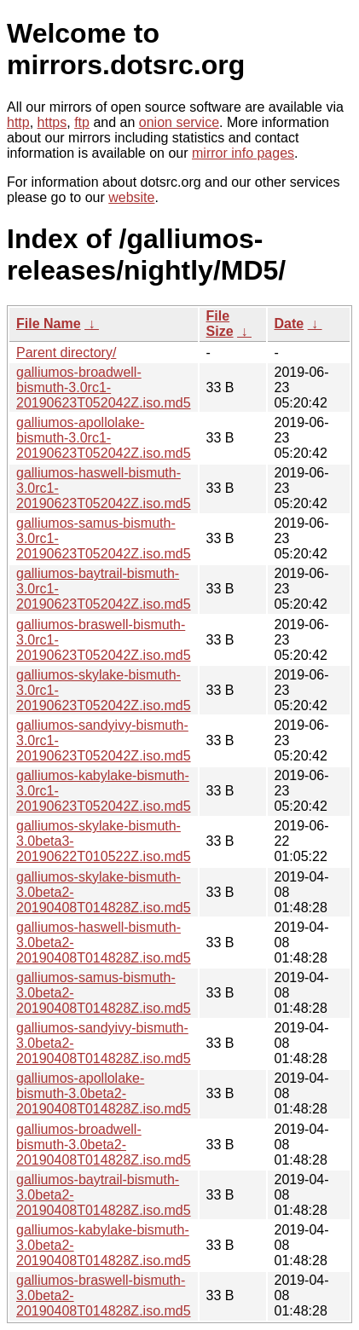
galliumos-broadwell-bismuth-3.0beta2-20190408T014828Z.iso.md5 (103, 1144)
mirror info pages (243, 153)
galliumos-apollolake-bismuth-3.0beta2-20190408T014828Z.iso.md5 (103, 1093)
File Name (48, 323)
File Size (220, 323)
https (52, 122)
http (18, 122)
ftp (82, 122)
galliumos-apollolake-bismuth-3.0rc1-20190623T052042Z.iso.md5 (103, 437)
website (131, 197)
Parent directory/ (66, 352)
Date (289, 323)
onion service (179, 122)
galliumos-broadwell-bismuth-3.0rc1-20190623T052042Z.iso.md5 (103, 387)
